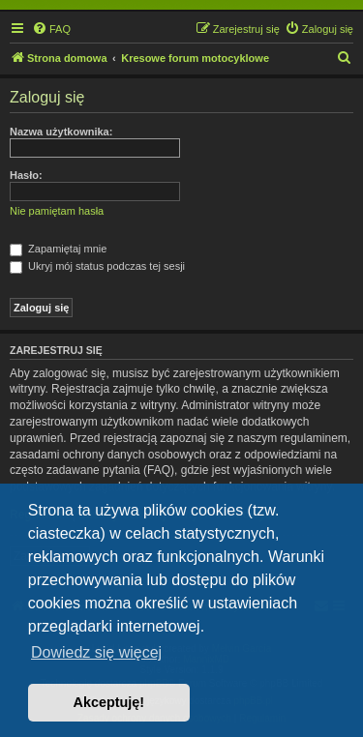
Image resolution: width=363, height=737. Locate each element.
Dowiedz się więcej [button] (96, 652)
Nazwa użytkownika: (61, 131)
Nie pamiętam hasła (57, 211)
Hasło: (26, 175)
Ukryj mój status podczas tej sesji (97, 266)
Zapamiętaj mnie (58, 248)
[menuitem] (51, 29)
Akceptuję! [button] (109, 702)
